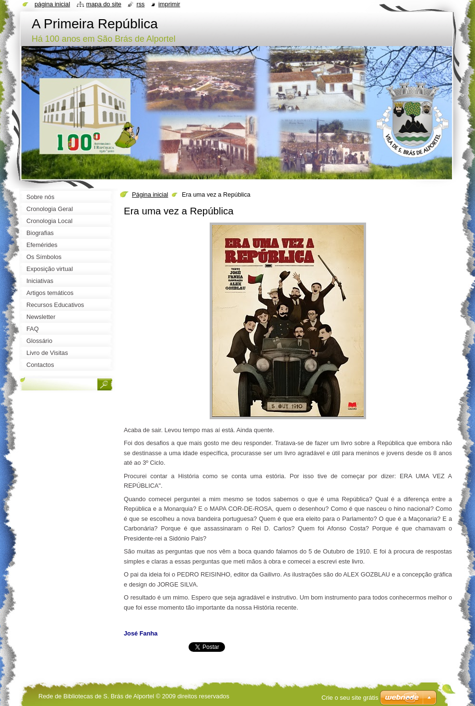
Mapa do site (103, 4)
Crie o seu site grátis (350, 697)
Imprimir (169, 4)
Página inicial (150, 194)
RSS (140, 4)
